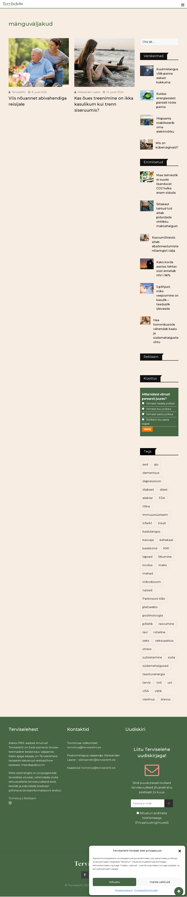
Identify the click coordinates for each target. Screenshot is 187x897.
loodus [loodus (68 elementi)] (147, 565)
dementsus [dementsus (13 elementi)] (150, 473)
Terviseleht (19, 92)
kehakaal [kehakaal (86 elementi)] (166, 540)
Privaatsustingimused (146, 890)
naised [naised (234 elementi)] (147, 590)
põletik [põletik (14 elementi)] (147, 624)
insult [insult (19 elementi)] (162, 523)
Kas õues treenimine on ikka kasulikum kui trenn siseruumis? (103, 104)
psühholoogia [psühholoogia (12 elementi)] (152, 615)
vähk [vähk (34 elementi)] (158, 691)
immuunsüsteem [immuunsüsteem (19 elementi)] (155, 515)
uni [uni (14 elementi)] (170, 682)
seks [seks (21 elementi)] (145, 640)
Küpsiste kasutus (124, 890)
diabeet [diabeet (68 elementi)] (148, 489)
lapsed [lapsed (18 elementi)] (147, 556)
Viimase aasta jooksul (159, 414)
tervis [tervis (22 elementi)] (146, 682)
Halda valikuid (160, 882)
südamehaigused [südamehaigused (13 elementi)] (155, 666)
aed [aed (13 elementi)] (145, 464)
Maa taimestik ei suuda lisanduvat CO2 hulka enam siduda (167, 183)
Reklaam (30, 798)
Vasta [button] (147, 429)
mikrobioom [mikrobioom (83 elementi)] (151, 582)
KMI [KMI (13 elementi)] (166, 548)
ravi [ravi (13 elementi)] (145, 632)
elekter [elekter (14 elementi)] (147, 498)
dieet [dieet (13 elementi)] (163, 489)
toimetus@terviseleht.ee (84, 747)
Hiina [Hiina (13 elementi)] (146, 506)
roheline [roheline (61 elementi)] (159, 632)
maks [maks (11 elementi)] (163, 565)
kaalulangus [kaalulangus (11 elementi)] (151, 531)
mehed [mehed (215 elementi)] (147, 573)
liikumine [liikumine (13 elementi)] (165, 556)
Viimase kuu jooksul (158, 409)
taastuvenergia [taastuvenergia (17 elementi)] (153, 674)
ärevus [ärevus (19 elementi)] (166, 699)
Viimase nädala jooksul (160, 403)
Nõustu (114, 882)
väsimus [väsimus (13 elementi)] (148, 699)
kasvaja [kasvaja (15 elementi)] (148, 540)
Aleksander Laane (89, 92)
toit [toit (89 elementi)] (159, 682)
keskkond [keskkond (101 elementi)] (149, 548)
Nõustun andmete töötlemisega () (152, 817)
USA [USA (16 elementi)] (145, 691)
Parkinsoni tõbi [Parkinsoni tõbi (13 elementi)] (153, 598)
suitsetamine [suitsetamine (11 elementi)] (152, 657)
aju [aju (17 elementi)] (156, 464)
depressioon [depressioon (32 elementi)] (151, 481)
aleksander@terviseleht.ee (97, 759)
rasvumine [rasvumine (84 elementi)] (166, 624)
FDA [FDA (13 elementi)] (162, 498)
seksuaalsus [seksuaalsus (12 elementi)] (164, 640)
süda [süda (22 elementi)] (171, 657)
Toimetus (15, 798)
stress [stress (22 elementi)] (147, 649)
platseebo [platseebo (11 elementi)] (150, 607)
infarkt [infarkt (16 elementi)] (147, 523)
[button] (180, 850)
